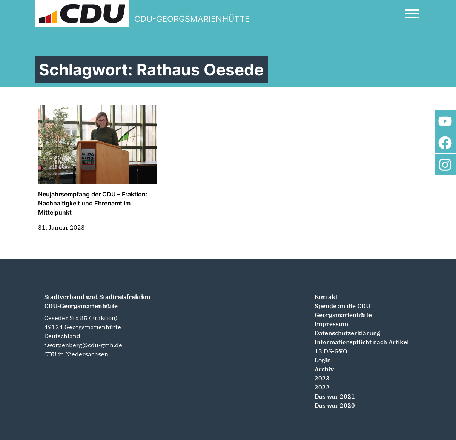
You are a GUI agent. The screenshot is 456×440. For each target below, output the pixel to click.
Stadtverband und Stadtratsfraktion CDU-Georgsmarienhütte (97, 301)
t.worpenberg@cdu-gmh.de (83, 345)
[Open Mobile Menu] (412, 14)
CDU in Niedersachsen (76, 354)
